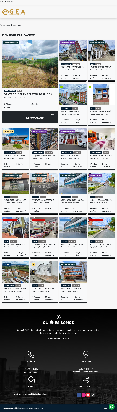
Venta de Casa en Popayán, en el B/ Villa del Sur (44, 289)
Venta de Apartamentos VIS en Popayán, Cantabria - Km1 (15, 289)
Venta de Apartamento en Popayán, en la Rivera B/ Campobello (73, 111)
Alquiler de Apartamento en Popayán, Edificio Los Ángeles (73, 67)
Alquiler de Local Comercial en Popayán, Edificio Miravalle (15, 200)
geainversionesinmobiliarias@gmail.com (31, 394)
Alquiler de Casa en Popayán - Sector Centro (44, 244)
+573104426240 (31, 369)
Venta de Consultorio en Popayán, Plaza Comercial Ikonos (73, 200)
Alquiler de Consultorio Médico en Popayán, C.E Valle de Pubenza (73, 289)
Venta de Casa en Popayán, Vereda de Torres (101, 67)
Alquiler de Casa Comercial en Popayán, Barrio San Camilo (15, 244)
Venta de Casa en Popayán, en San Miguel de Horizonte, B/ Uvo (101, 111)
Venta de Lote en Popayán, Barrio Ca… (29, 94)
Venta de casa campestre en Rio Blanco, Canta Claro (101, 156)
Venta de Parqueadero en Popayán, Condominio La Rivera (44, 200)
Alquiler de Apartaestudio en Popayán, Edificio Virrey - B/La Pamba (73, 156)
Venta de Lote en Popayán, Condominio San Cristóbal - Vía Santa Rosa (15, 156)
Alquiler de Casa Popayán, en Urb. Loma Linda (101, 200)
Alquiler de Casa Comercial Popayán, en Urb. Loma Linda (101, 244)
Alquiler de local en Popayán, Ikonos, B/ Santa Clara (73, 244)
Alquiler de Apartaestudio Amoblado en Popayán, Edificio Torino (44, 156)
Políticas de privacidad (58, 338)
